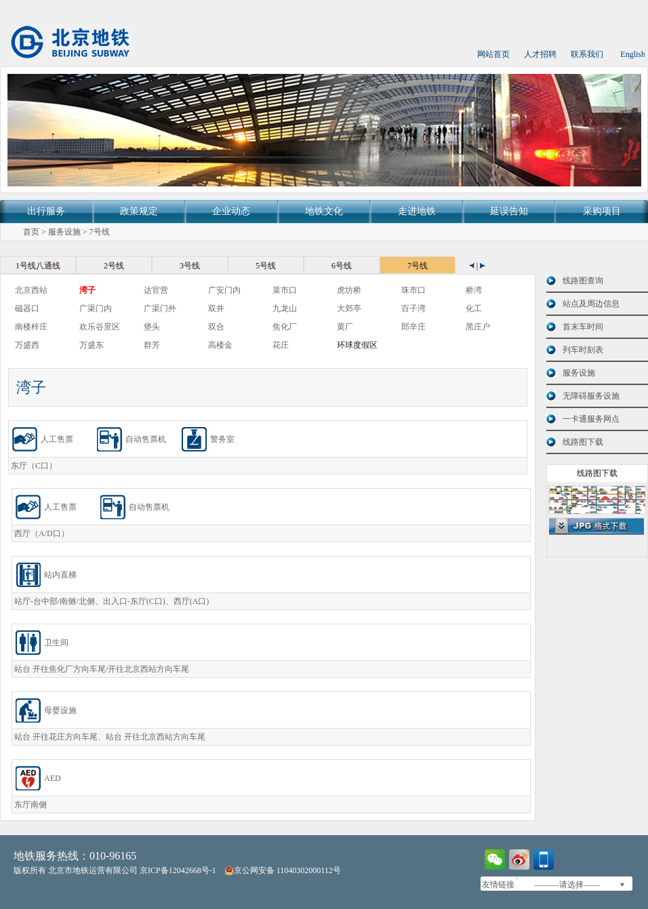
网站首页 (493, 54)
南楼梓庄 (31, 326)
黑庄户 (478, 326)
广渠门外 (160, 308)
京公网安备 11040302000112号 (282, 870)
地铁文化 (324, 211)
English (632, 54)
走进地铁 (417, 211)
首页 (31, 232)
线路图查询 (583, 280)
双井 (216, 308)
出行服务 (46, 211)
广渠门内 (95, 308)
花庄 (280, 345)
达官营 (156, 290)
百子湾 (413, 308)
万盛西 (27, 345)
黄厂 (345, 326)
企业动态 (231, 211)
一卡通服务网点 (591, 419)
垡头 (152, 326)
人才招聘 (540, 54)
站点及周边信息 (591, 303)
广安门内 (224, 290)
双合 (216, 326)
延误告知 (509, 211)
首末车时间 (583, 326)
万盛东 (91, 345)
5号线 (266, 265)
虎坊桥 (349, 290)
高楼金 (220, 345)
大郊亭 (349, 308)
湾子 (87, 290)
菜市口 (284, 290)
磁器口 (27, 308)
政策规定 (139, 211)
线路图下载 (583, 442)
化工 (474, 308)
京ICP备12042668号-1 (178, 870)
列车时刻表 (583, 350)
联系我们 (587, 54)
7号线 (99, 232)
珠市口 (413, 290)
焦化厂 (284, 326)
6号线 (341, 265)
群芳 (152, 345)
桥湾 (474, 290)
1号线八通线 (38, 265)
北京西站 (31, 290)
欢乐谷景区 (99, 326)
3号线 (190, 265)
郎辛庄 (413, 326)
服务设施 (64, 232)
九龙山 (284, 308)
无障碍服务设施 (591, 396)
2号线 (114, 265)
